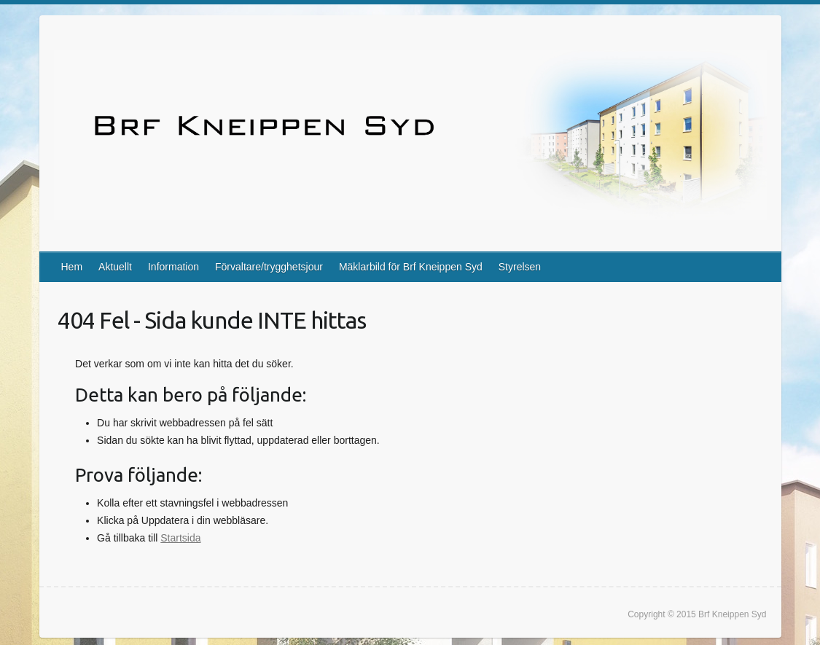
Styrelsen (520, 267)
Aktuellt (115, 267)
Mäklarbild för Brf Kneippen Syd (411, 267)
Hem (72, 267)
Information (173, 267)
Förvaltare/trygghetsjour (269, 267)
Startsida (180, 538)
